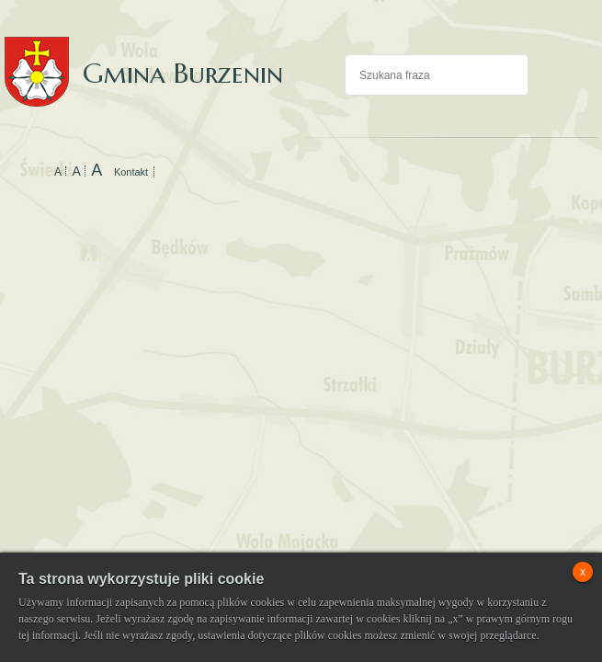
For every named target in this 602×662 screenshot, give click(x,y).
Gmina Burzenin (144, 55)
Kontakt (131, 171)
